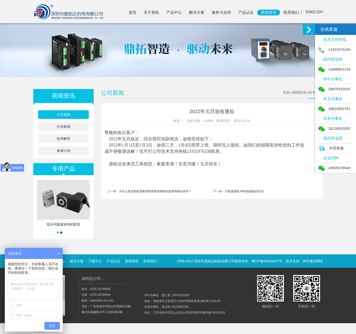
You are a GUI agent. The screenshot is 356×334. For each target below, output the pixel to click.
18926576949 (334, 168)
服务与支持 (221, 12)
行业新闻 (63, 126)
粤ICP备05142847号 (266, 261)
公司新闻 (63, 114)
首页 (132, 12)
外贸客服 (331, 148)
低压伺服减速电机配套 (63, 224)
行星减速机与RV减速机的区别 (244, 191)
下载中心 (95, 261)
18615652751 (334, 109)
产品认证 (246, 12)
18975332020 (334, 89)
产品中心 (174, 12)
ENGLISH (314, 12)
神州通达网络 (313, 261)
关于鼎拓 (151, 12)
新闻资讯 (268, 12)
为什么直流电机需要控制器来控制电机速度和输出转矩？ (155, 191)
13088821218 (334, 69)
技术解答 (63, 139)
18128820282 (334, 128)
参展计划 (63, 151)
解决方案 (196, 12)
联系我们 (291, 12)
